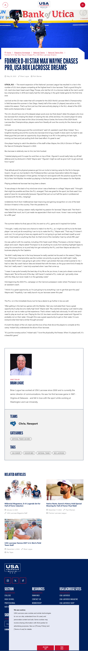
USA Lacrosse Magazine (69, 599)
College (8, 596)
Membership (37, 603)
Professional (10, 603)
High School (9, 599)
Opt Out (61, 648)
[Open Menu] (82, 4)
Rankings (36, 596)
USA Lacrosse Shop (67, 603)
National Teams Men (55, 53)
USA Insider (16, 453)
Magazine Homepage (22, 53)
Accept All (45, 648)
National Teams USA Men (21, 439)
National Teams (39, 53)
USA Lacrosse (65, 596)
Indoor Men (29, 453)
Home (9, 53)
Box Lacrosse (59, 453)
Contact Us (36, 599)
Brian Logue (17, 383)
